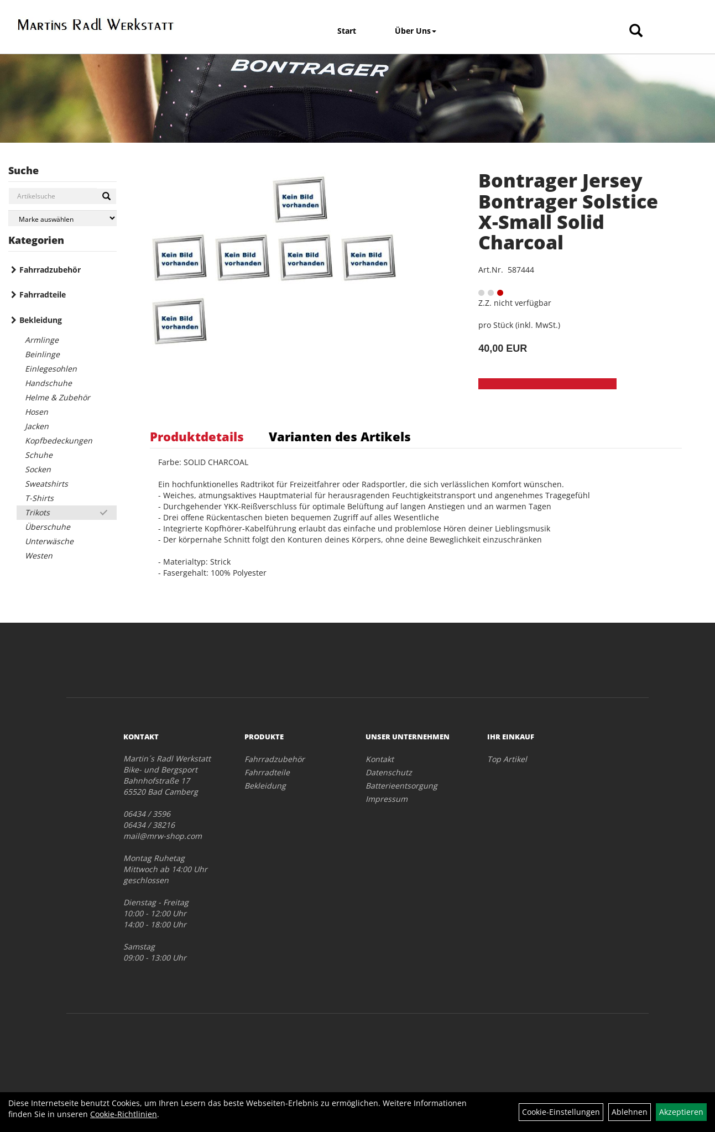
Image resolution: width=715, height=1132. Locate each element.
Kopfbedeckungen (58, 440)
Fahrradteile (42, 294)
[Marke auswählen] (62, 218)
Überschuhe (47, 526)
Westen (39, 555)
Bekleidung (40, 320)
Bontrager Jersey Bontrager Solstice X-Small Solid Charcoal (568, 211)
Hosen (36, 411)
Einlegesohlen (51, 368)
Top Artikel (507, 759)
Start (346, 30)
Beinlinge (42, 354)
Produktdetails (197, 436)
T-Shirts (39, 498)
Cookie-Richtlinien (123, 1114)
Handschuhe (48, 383)
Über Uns (415, 30)
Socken (38, 469)
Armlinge (42, 340)
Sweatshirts (46, 483)
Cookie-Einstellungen (561, 1112)
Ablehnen (630, 1112)
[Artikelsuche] (636, 31)
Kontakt (380, 759)
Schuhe (39, 455)
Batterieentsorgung (401, 785)
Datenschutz (389, 772)
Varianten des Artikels (340, 436)
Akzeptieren (681, 1112)
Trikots (37, 512)
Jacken (37, 426)
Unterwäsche (49, 541)
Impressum (387, 799)
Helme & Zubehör (57, 397)
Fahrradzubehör (50, 269)
